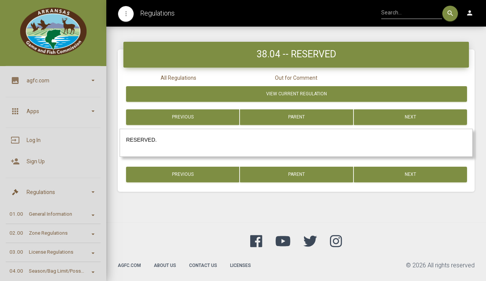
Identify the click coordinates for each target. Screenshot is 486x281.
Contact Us (203, 265)
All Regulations (178, 78)
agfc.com (129, 265)
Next (410, 117)
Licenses (240, 265)
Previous (183, 117)
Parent (296, 117)
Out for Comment (296, 78)
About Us (165, 265)
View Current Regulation (296, 93)
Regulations (157, 13)
